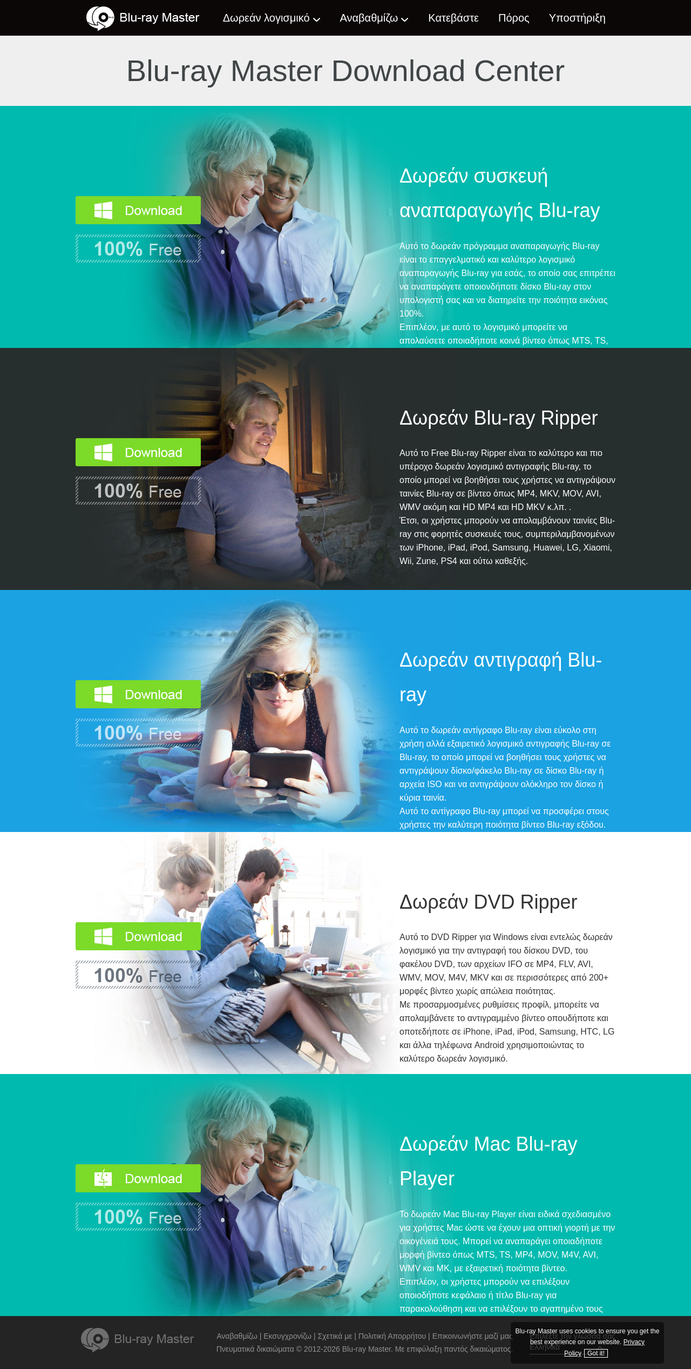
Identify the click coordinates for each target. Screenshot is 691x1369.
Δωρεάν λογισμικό (266, 18)
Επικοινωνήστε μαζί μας (472, 1336)
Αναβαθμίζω (369, 18)
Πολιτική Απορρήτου (392, 1336)
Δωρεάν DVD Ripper (488, 902)
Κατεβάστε (453, 18)
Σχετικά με (334, 1336)
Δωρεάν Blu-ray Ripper (498, 418)
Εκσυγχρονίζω (287, 1336)
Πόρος (514, 18)
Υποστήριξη (577, 18)
